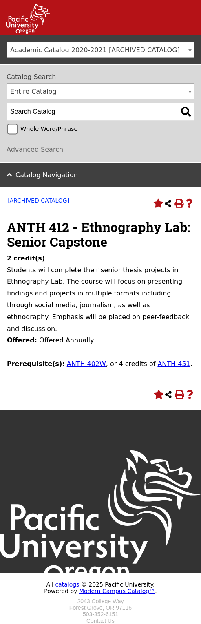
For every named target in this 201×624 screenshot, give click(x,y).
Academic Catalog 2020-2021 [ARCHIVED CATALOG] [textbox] (95, 50)
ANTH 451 (173, 364)
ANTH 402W (86, 364)
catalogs (67, 584)
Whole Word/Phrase (48, 129)
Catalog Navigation (46, 175)
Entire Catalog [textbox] (33, 91)
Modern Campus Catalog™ (117, 591)
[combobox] (100, 50)
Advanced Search (35, 149)
